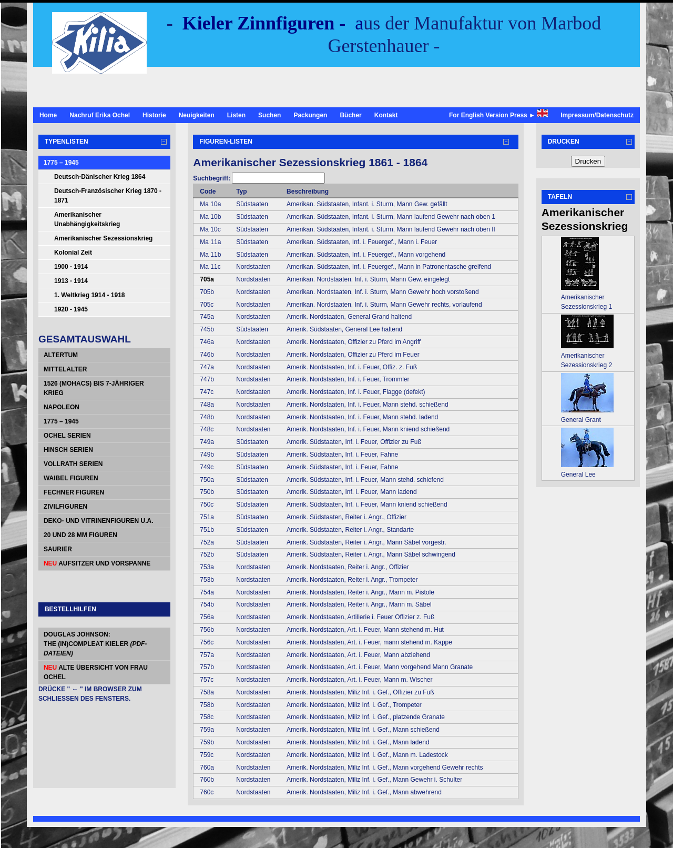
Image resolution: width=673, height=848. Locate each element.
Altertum (61, 355)
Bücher (350, 115)
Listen (236, 115)
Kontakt (386, 115)
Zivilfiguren (65, 506)
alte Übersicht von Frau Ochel (96, 672)
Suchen (269, 115)
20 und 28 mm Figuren (80, 535)
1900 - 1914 (71, 266)
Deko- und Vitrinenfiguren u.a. (99, 520)
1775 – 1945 (61, 162)
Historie (154, 115)
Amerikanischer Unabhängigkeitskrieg (87, 219)
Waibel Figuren (71, 478)
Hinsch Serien (68, 449)
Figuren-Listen (225, 141)
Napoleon (61, 407)
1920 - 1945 (71, 309)
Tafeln (560, 196)
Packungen (310, 115)
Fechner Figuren (74, 492)
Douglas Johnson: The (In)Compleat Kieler (95, 644)
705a (207, 279)
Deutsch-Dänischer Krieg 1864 (99, 176)
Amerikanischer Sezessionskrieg (103, 238)
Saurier (58, 549)
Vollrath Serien (73, 464)
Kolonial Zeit (73, 252)
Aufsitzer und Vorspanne (97, 563)
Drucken (563, 141)
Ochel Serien (67, 435)
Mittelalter (65, 369)
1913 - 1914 (71, 281)
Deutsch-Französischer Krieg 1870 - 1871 (107, 195)
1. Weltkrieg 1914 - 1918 (89, 295)
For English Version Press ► (498, 114)
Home (48, 115)
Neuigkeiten (197, 115)
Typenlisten (66, 141)
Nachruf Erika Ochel (99, 115)
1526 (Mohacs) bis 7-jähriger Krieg (94, 388)
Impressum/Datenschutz (597, 115)
